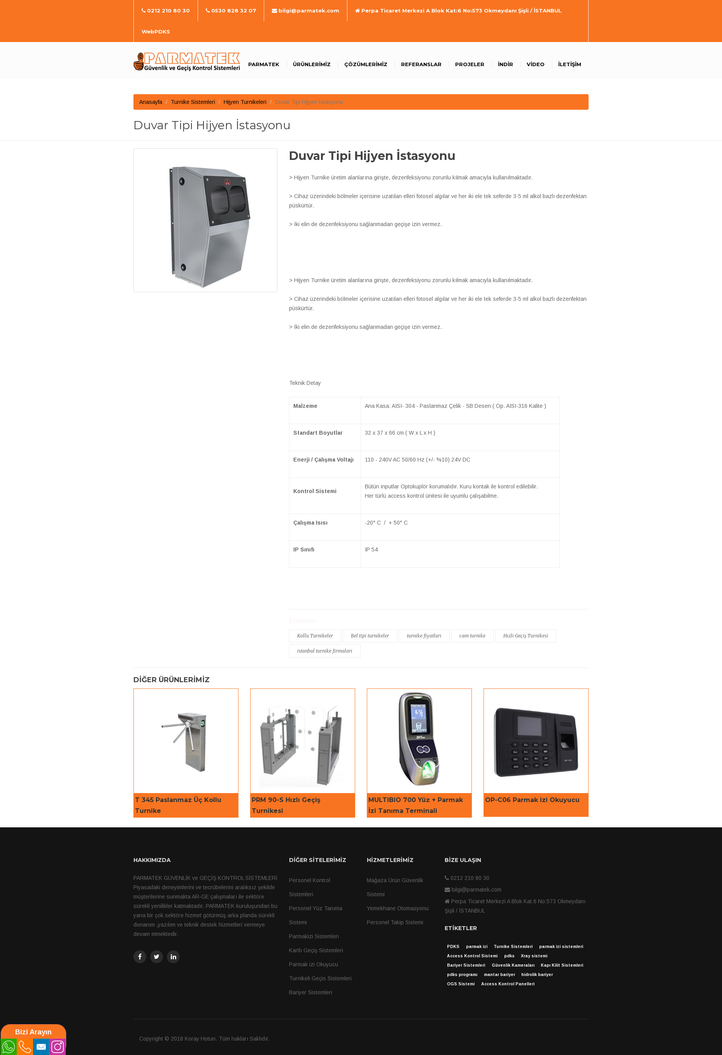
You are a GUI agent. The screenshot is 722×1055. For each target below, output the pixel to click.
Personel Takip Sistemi (395, 922)
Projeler (469, 64)
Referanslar (421, 64)
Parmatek (263, 64)
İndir (505, 64)
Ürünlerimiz (312, 64)
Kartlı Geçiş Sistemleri (316, 950)
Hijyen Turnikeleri (245, 102)
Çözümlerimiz (365, 64)
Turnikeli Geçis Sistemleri (320, 978)
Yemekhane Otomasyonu (398, 908)
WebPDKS (156, 31)
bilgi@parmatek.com (305, 10)
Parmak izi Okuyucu (313, 964)
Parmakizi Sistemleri (314, 936)
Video (536, 64)
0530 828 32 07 (231, 10)
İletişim (569, 64)
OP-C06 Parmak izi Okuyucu (532, 800)
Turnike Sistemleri (193, 102)
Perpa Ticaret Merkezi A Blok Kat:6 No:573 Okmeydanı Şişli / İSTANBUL (458, 10)
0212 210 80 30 (166, 10)
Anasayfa (150, 102)
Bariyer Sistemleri (310, 992)
